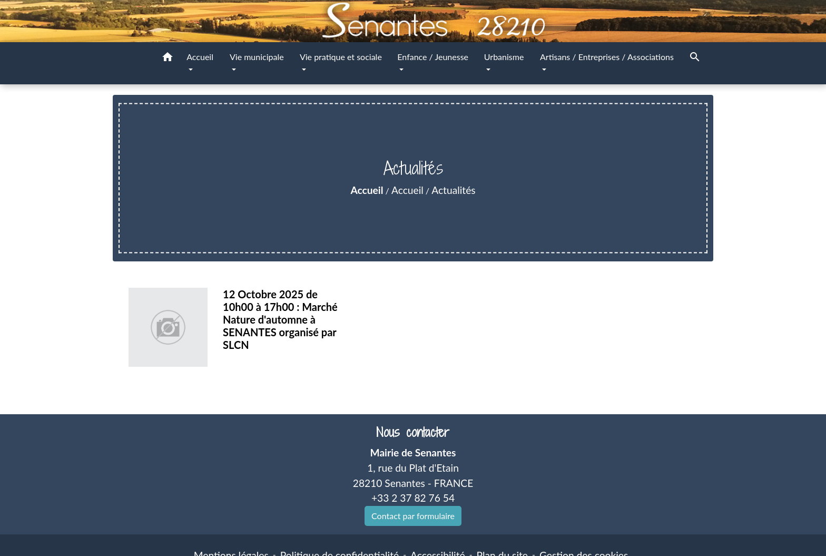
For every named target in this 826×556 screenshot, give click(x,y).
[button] (167, 58)
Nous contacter (412, 432)
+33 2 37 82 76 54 (413, 498)
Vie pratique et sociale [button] (341, 57)
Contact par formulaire (413, 516)
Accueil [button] (199, 57)
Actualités (453, 190)
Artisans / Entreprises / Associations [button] (607, 57)
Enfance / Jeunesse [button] (432, 57)
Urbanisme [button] (504, 57)
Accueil (366, 190)
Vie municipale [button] (257, 57)
